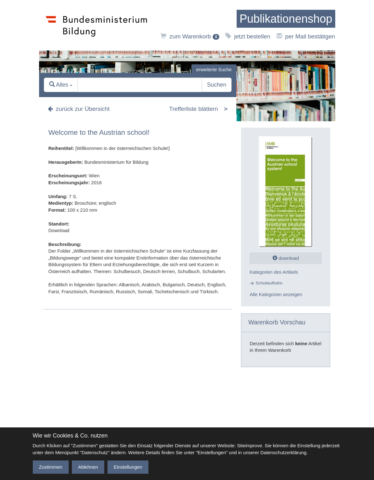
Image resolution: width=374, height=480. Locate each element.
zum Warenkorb (189, 36)
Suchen (216, 85)
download (286, 258)
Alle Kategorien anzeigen (276, 294)
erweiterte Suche (214, 69)
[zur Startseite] (286, 19)
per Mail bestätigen (305, 36)
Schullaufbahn (269, 283)
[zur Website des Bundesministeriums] (96, 25)
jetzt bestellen (247, 36)
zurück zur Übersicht (79, 109)
